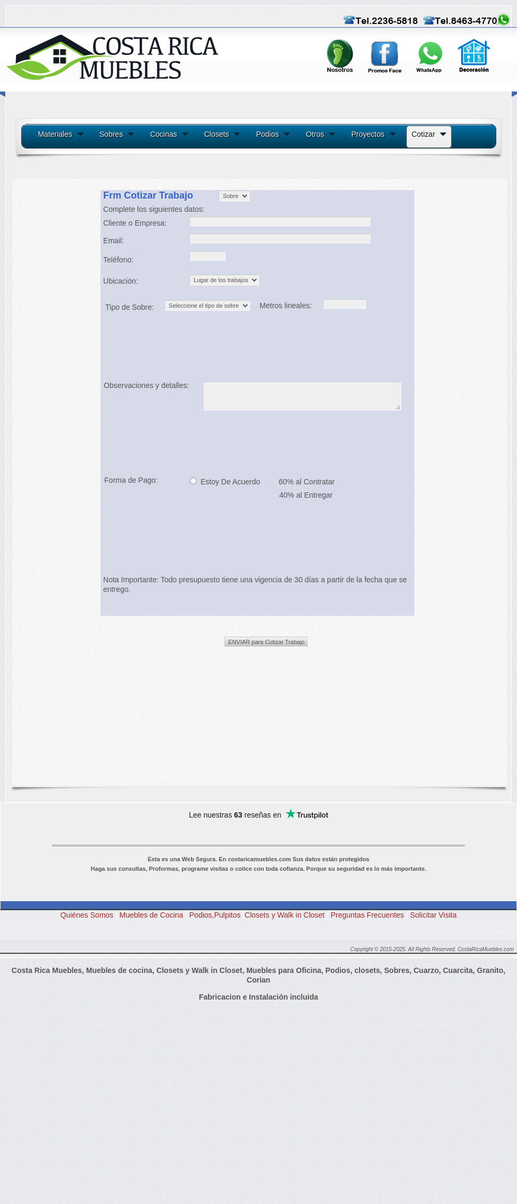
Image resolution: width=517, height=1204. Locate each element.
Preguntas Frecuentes (370, 915)
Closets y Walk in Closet (284, 915)
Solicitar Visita (433, 915)
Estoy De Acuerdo (229, 481)
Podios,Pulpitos (215, 915)
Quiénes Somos (86, 915)
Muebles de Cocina (152, 915)
